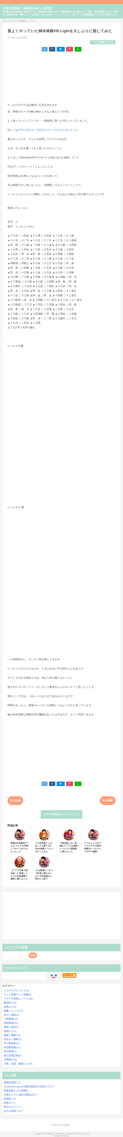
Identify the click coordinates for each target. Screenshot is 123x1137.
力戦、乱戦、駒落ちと (18, 1063)
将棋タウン (10, 1102)
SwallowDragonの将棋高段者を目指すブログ (29, 1086)
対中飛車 (10, 1051)
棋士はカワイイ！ (13, 1106)
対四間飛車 (12, 1047)
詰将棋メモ (10, 1098)
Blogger (66, 1125)
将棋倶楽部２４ (12, 1082)
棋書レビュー (13, 1010)
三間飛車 (11, 1019)
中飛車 (10, 1059)
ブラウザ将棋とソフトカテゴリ (61, 814)
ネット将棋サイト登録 (17, 994)
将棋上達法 (11, 1027)
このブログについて (16, 990)
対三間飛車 (11, 1043)
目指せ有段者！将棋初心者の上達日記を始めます (47, 130)
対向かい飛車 (12, 1039)
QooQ (66, 1136)
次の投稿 (15, 800)
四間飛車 (11, 1023)
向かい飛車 (11, 1015)
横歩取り (10, 1002)
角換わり (10, 1006)
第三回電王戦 (12, 1055)
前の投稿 (107, 800)
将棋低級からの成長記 (16, 1090)
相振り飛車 (12, 1035)
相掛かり (10, 1031)
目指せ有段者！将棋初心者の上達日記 (27, 8)
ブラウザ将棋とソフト (102, 42)
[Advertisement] (61, 77)
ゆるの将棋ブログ (13, 1111)
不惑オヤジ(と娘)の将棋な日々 (20, 1094)
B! (60, 49)
